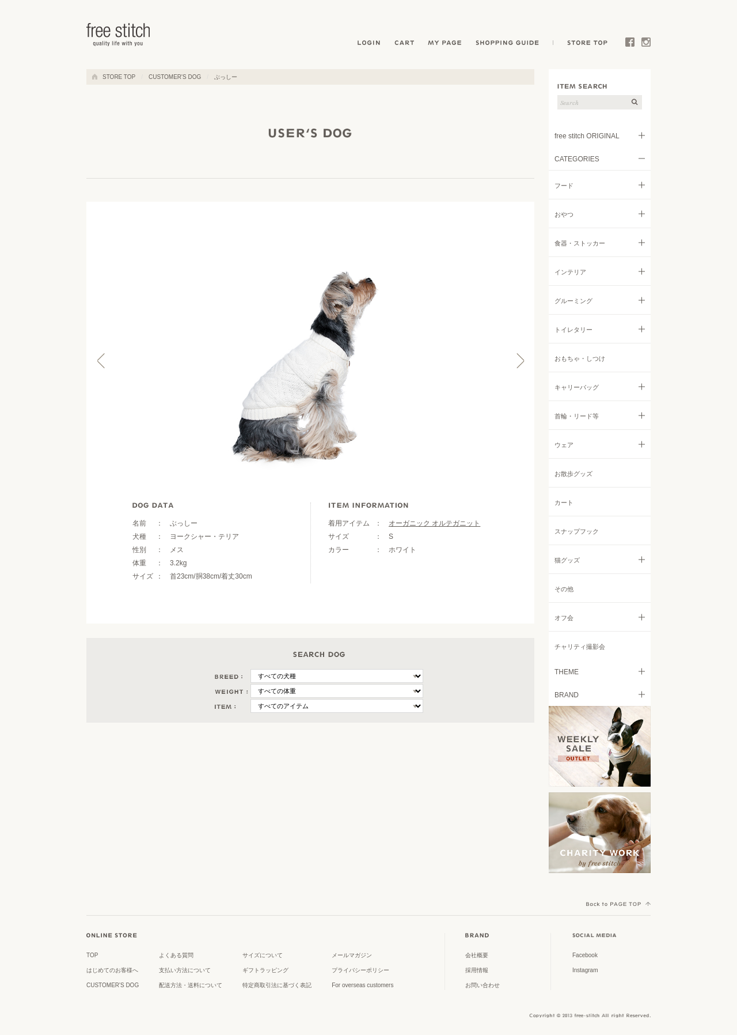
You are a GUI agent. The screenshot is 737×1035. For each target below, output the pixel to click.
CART (405, 44)
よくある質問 (176, 955)
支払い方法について (185, 970)
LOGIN (369, 44)
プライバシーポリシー (360, 970)
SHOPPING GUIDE (511, 44)
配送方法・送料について (190, 985)
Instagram (646, 44)
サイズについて (262, 955)
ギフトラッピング (265, 970)
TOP (92, 955)
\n (336, 676)
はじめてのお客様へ (112, 970)
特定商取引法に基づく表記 (276, 985)
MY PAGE (446, 44)
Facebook (630, 44)
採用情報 (476, 970)
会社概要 (476, 955)
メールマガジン (352, 955)
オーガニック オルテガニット (434, 523)
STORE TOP (585, 44)
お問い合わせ (482, 985)
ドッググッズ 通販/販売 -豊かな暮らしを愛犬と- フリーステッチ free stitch (118, 34)
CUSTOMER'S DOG (175, 77)
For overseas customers (362, 985)
